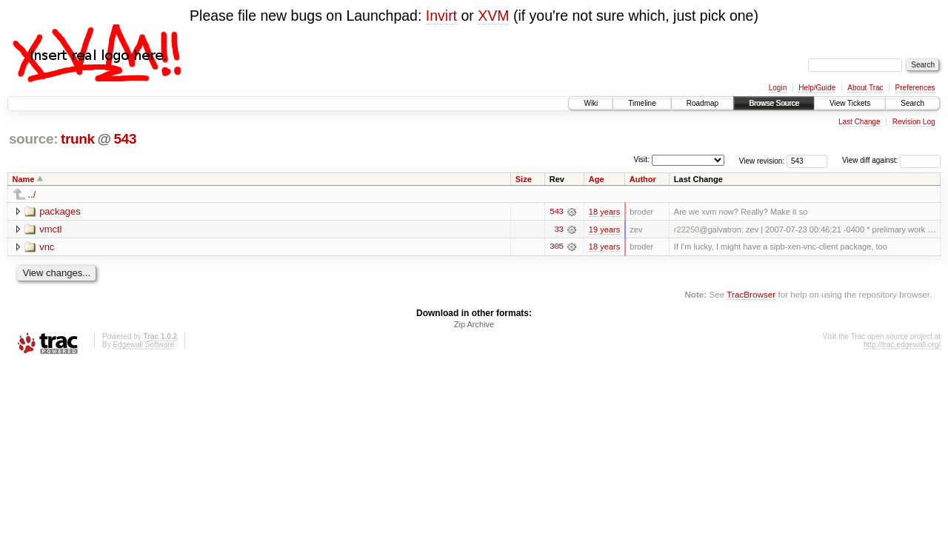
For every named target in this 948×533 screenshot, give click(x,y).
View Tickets (850, 103)
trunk (78, 139)
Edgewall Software (143, 345)
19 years (604, 229)
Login (778, 88)
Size (523, 179)
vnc (46, 246)
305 (556, 247)
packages (60, 211)
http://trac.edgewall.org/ (902, 345)
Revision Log (913, 122)
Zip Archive (474, 325)
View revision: (762, 160)
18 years (604, 211)
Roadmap (702, 103)
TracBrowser (751, 295)
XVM (493, 15)
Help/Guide (816, 88)
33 (558, 229)
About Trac (865, 88)
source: (33, 139)
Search (912, 103)
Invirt (441, 15)
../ (32, 194)
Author (643, 179)
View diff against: (891, 160)
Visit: (641, 159)
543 (124, 139)
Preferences (915, 88)
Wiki (591, 103)
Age (596, 179)
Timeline (641, 103)
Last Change (859, 122)
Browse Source (774, 103)
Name (24, 179)
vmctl (50, 229)
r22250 (686, 229)
